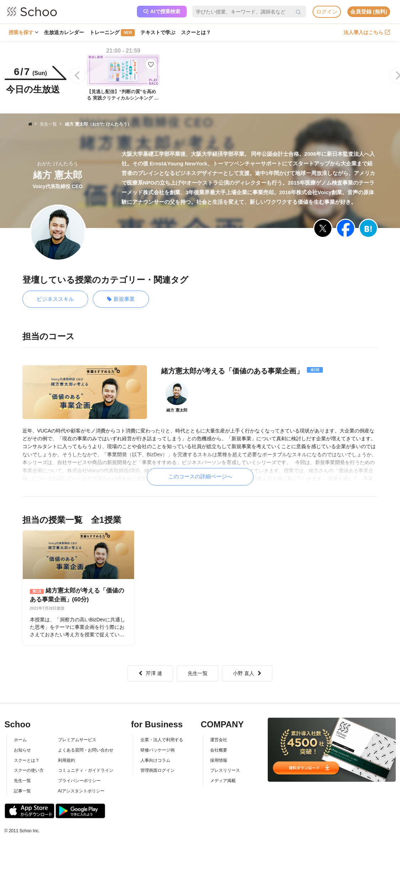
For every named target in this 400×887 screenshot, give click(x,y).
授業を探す (23, 32)
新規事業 (121, 299)
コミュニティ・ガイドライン (85, 770)
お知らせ (22, 750)
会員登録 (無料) (368, 12)
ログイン (326, 12)
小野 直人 (247, 673)
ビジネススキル (55, 299)
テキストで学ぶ (157, 32)
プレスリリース (225, 770)
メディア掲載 (223, 780)
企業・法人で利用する (161, 739)
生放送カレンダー (64, 32)
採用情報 (218, 760)
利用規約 (66, 760)
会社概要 (218, 750)
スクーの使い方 (29, 770)
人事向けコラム (155, 760)
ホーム (20, 739)
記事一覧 (22, 790)
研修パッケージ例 (157, 750)
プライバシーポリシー (79, 780)
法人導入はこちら (366, 32)
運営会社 (218, 739)
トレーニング (112, 32)
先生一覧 (198, 673)
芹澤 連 (150, 673)
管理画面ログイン (157, 770)
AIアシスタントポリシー (81, 790)
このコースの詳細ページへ (200, 476)
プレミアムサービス (77, 739)
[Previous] (78, 75)
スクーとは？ (196, 32)
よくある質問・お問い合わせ (85, 750)
